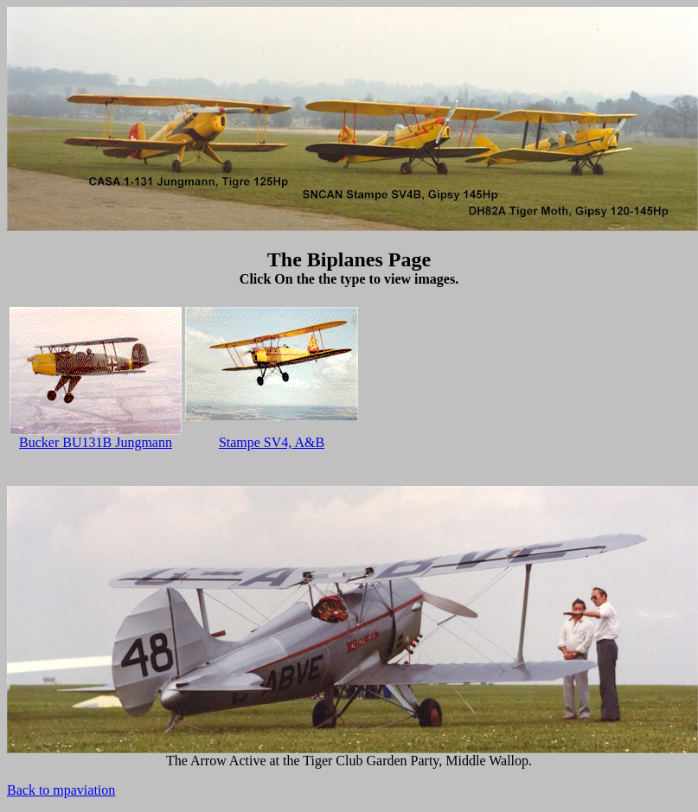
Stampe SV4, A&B (271, 442)
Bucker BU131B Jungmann (95, 442)
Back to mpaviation (61, 790)
